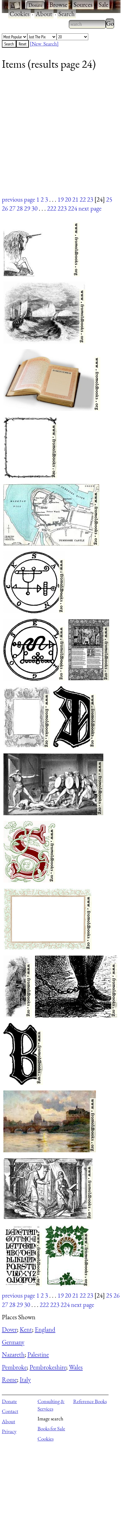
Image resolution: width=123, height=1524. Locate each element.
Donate (9, 1401)
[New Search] (44, 43)
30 (34, 208)
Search (66, 14)
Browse (58, 4)
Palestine (38, 1354)
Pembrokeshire (48, 1367)
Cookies (20, 14)
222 (51, 208)
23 (90, 199)
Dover (9, 1329)
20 (68, 199)
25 (109, 199)
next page (89, 208)
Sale (103, 4)
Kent (26, 1329)
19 (61, 199)
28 (20, 208)
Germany (13, 1342)
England (45, 1329)
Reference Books (90, 1401)
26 (5, 208)
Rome (9, 1379)
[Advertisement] (57, 137)
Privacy (9, 1431)
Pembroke (14, 1367)
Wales (76, 1367)
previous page (18, 199)
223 (62, 208)
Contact (10, 1411)
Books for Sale (51, 1428)
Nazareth (13, 1354)
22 (83, 199)
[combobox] (87, 24)
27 (12, 208)
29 (27, 208)
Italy (25, 1379)
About (44, 14)
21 (75, 199)
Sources (83, 4)
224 (72, 208)
